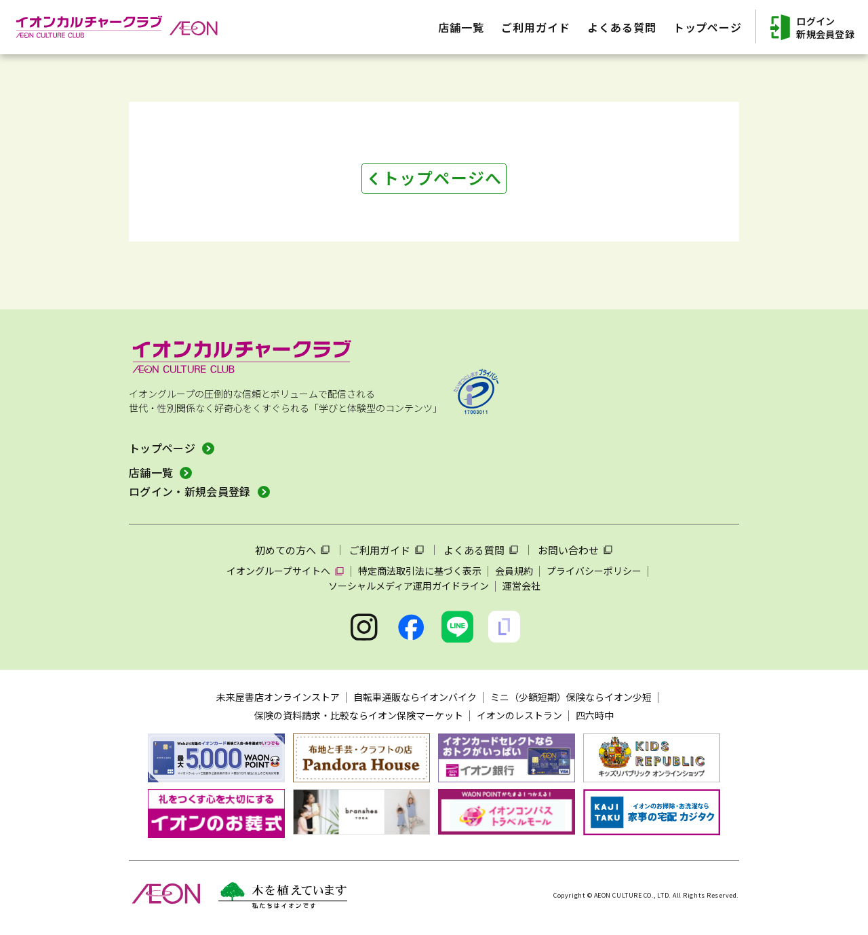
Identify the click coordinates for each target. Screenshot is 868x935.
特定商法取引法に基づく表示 (419, 570)
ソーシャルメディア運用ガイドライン (408, 585)
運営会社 (521, 585)
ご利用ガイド (379, 550)
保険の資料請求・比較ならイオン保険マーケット (358, 715)
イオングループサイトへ (278, 570)
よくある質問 (474, 550)
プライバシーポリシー (594, 570)
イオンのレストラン (519, 715)
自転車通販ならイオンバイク (415, 697)
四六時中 (595, 715)
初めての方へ (285, 550)
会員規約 (514, 570)
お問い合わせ (568, 550)
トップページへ (442, 177)
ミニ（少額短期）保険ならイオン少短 (571, 697)
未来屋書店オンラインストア (278, 697)
